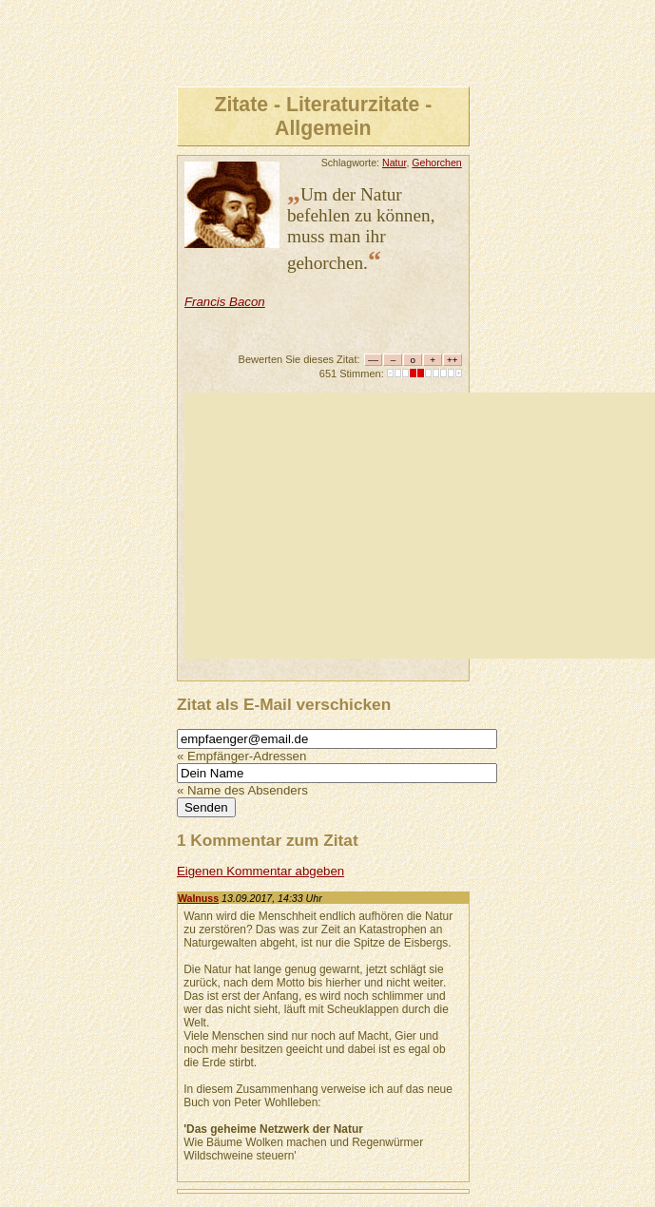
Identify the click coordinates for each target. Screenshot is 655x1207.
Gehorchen (437, 162)
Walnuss (198, 898)
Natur (394, 162)
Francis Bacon (224, 302)
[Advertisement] (419, 526)
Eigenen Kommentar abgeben (260, 871)
